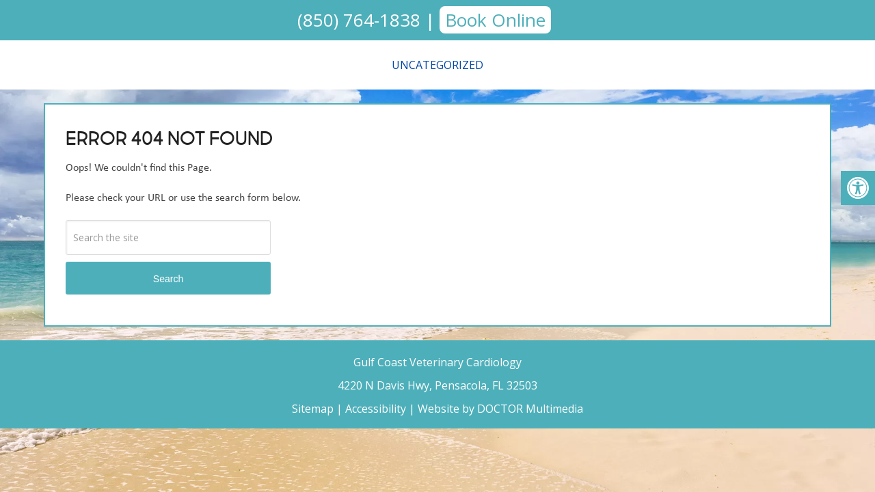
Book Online (495, 20)
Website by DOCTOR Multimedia (500, 408)
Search (168, 278)
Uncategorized (437, 64)
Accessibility (375, 408)
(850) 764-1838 (358, 20)
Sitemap (313, 408)
